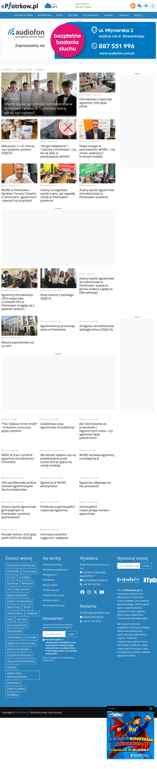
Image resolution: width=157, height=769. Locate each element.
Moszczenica (15, 613)
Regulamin (51, 574)
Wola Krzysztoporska (20, 661)
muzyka (21, 619)
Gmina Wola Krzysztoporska (17, 675)
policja (11, 577)
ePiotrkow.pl (7, 69)
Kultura (73, 15)
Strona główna (23, 15)
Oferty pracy (52, 590)
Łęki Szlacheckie (17, 625)
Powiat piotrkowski (19, 601)
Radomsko (13, 682)
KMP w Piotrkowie (18, 649)
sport (27, 607)
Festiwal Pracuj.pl (54, 605)
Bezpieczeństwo (17, 595)
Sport (59, 15)
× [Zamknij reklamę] (151, 708)
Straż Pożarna (16, 688)
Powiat (108, 15)
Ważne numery (53, 564)
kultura (31, 637)
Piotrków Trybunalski (21, 565)
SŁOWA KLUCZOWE (24, 69)
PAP (9, 589)
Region (123, 15)
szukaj (145, 565)
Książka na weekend (19, 655)
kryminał (12, 694)
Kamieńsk (32, 613)
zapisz (71, 634)
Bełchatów (22, 589)
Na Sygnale (30, 571)
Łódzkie (11, 667)
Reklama (50, 579)
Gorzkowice (14, 637)
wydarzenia (14, 631)
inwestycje (13, 607)
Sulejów (24, 577)
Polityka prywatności (56, 569)
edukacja (12, 583)
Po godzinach (91, 15)
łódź (10, 619)
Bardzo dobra (83, 6)
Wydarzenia (44, 15)
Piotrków (13, 571)
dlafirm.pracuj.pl (54, 595)
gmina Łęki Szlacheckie (21, 643)
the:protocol (52, 600)
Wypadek (27, 583)
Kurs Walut (51, 585)
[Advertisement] (58, 230)
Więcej (137, 15)
